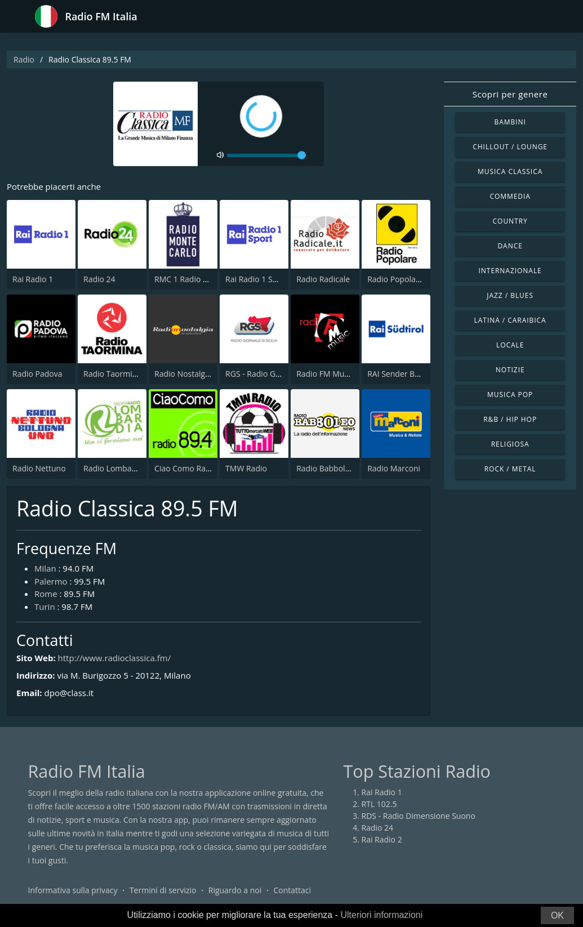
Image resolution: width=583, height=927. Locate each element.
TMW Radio (246, 468)
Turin (44, 606)
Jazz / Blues (510, 295)
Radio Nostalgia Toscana (199, 373)
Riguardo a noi (234, 890)
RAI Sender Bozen (399, 373)
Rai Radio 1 (32, 279)
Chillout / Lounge (510, 146)
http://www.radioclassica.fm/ (114, 657)
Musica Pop (510, 394)
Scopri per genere (510, 94)
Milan (45, 568)
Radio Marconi (393, 468)
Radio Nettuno (39, 468)
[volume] (266, 155)
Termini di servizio (163, 890)
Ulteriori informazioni (381, 915)
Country (510, 221)
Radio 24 (99, 279)
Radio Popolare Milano (408, 279)
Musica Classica (510, 171)
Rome (45, 593)
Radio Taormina (112, 373)
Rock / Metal (510, 469)
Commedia (509, 196)
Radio (24, 59)
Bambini (510, 122)
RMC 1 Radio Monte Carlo (201, 279)
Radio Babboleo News (336, 468)
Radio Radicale (323, 279)
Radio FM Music (325, 373)
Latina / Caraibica (510, 320)
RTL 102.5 (379, 804)
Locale (510, 345)
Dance (509, 246)
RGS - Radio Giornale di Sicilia (278, 373)
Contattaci (292, 890)
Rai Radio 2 (382, 839)
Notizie (510, 370)
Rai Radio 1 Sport (256, 279)
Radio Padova (37, 373)
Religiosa (510, 444)
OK (557, 915)
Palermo (51, 581)
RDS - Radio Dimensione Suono (418, 815)
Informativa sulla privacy (73, 890)
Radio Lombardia (114, 468)
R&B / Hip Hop (510, 419)
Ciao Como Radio (185, 468)
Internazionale (510, 270)
